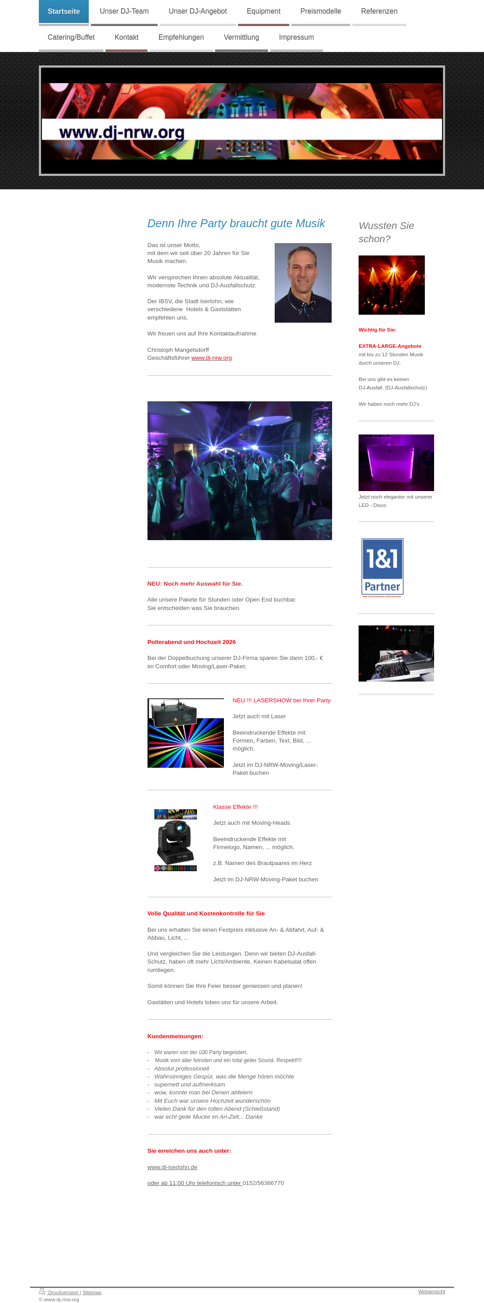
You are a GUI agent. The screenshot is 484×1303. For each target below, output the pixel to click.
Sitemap (92, 1292)
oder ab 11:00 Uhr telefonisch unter (194, 1183)
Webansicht (431, 1291)
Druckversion (59, 1292)
